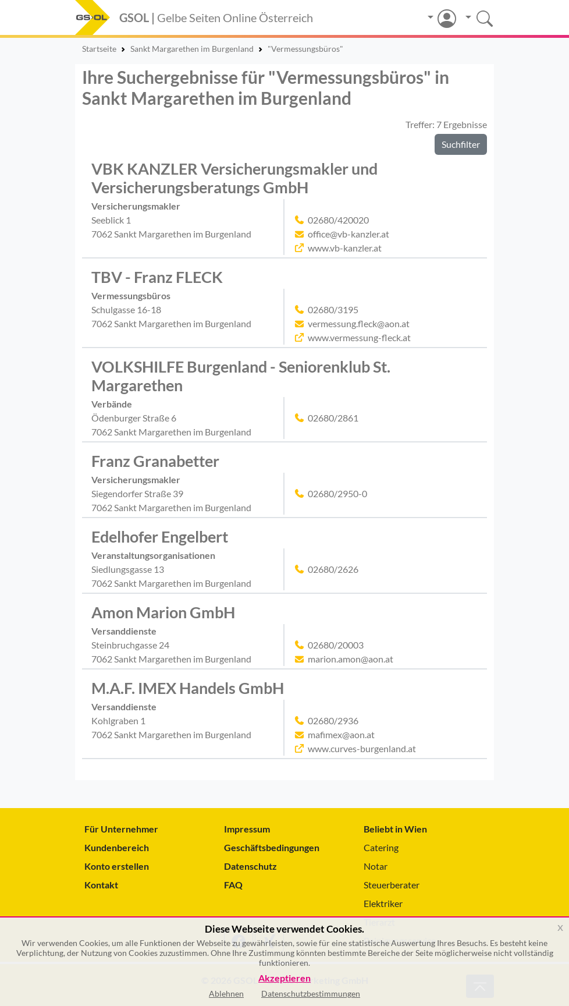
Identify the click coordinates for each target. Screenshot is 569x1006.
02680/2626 (333, 569)
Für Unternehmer (121, 828)
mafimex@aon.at (341, 734)
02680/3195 (333, 309)
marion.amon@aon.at (350, 658)
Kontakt (101, 884)
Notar (375, 866)
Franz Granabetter (155, 461)
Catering (381, 847)
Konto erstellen (116, 866)
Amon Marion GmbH (163, 612)
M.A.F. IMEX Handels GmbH (187, 688)
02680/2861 (333, 417)
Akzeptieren (284, 978)
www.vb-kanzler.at (345, 247)
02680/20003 (336, 644)
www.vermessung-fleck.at (359, 337)
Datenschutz (250, 866)
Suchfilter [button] (461, 144)
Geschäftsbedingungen (271, 847)
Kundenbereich (116, 847)
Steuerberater (391, 884)
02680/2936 (333, 720)
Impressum (247, 828)
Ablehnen (226, 993)
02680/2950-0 (337, 493)
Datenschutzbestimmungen (310, 993)
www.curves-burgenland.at (362, 748)
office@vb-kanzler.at (348, 233)
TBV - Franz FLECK (157, 277)
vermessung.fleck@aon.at (359, 323)
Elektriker (383, 903)
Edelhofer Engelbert (159, 536)
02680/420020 (338, 219)
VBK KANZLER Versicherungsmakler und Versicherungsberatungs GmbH (234, 178)
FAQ (233, 884)
